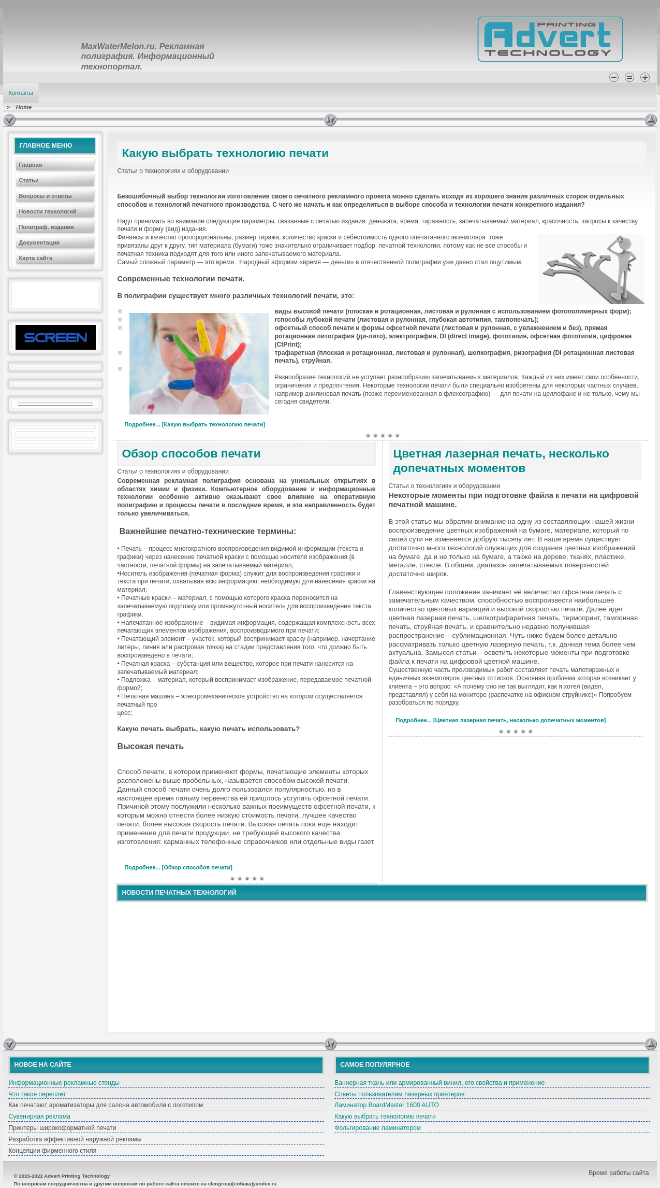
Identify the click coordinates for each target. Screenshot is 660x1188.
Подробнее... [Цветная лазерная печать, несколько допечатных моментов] (501, 720)
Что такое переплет (37, 1094)
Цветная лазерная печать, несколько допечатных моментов (501, 461)
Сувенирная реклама (39, 1116)
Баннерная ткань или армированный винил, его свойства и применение (439, 1082)
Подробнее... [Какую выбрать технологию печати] (194, 424)
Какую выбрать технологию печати (225, 153)
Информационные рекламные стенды (64, 1082)
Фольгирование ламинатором (377, 1128)
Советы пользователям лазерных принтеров (399, 1094)
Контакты (20, 93)
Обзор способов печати (191, 453)
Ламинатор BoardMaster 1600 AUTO (386, 1105)
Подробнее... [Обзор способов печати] (178, 867)
